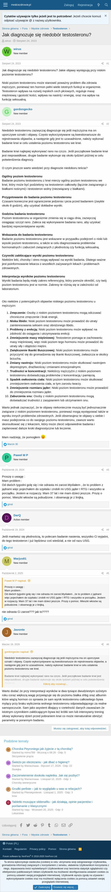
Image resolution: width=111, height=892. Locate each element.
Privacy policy (37, 849)
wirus (8, 40)
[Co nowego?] (98, 5)
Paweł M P (21, 455)
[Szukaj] (106, 5)
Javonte (19, 629)
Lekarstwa (18, 813)
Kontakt (7, 849)
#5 (107, 573)
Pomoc (52, 849)
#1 (107, 63)
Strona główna (67, 849)
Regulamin (20, 849)
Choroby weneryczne (24, 782)
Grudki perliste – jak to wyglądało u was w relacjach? (47, 788)
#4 (107, 529)
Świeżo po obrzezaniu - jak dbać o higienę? (40, 762)
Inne (14, 795)
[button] (5, 5)
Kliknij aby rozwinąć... (55, 684)
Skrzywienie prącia (22, 756)
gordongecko (23, 109)
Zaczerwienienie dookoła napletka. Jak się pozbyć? (46, 775)
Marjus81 (20, 558)
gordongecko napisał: (17, 651)
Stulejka (16, 769)
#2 (107, 124)
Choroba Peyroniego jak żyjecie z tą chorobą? (42, 748)
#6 (107, 644)
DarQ (17, 515)
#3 (107, 469)
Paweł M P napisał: (15, 580)
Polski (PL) (10, 843)
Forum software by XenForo (30, 856)
